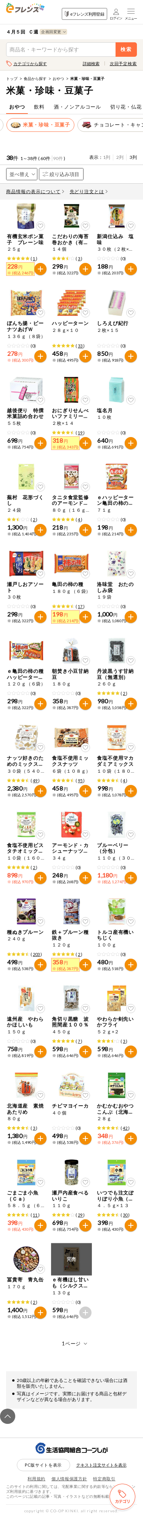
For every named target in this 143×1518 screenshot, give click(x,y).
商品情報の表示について (35, 191)
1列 (106, 157)
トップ (12, 78)
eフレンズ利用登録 (84, 14)
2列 (120, 157)
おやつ (58, 78)
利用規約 (36, 1478)
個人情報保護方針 (69, 1478)
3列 (133, 157)
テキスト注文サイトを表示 (101, 1465)
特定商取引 (104, 1478)
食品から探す (35, 78)
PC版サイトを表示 (43, 1464)
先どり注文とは (89, 191)
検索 (126, 49)
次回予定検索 (123, 63)
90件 (58, 158)
